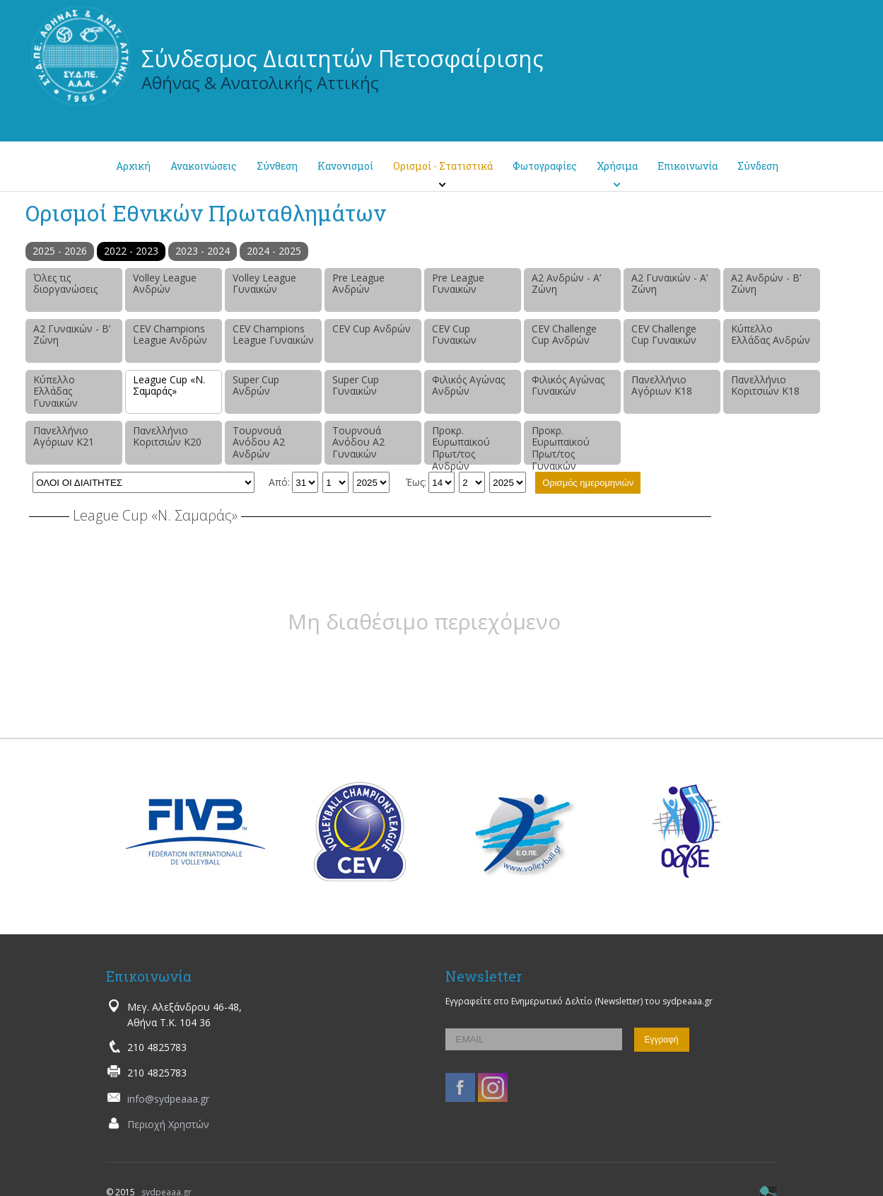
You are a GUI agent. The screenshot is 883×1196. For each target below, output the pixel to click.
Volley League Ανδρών (165, 283)
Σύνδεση (757, 166)
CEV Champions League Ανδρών (170, 334)
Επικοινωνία (687, 166)
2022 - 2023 (131, 250)
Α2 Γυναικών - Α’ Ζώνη (669, 283)
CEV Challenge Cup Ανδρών (564, 334)
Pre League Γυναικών (458, 283)
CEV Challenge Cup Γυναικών (663, 334)
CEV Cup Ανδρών (371, 328)
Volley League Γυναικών (264, 283)
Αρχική (133, 166)
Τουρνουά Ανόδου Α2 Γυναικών (358, 442)
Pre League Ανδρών (358, 283)
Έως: (416, 482)
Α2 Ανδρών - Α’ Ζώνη (566, 283)
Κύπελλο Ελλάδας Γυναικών (55, 391)
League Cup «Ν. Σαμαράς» (169, 385)
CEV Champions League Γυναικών (273, 334)
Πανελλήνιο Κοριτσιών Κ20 (167, 436)
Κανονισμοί (345, 166)
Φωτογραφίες (545, 166)
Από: (279, 482)
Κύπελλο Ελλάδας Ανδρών (770, 334)
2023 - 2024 (202, 250)
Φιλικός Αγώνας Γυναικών (568, 385)
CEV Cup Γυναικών (454, 334)
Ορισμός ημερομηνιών (587, 482)
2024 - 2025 (274, 250)
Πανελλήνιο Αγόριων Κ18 (661, 385)
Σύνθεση (277, 166)
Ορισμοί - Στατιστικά (443, 166)
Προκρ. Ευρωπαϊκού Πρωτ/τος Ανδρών (461, 444)
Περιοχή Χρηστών (168, 1124)
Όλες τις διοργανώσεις (65, 283)
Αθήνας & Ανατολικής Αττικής (260, 82)
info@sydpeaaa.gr (168, 1098)
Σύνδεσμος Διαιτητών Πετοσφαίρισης (342, 58)
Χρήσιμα (617, 166)
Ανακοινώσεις (203, 166)
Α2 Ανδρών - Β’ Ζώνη (766, 283)
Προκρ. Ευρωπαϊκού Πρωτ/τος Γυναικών (561, 444)
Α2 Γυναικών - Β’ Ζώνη (71, 334)
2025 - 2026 (60, 250)
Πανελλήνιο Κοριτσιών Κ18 (765, 385)
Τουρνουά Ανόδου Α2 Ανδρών (259, 442)
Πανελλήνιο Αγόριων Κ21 (63, 436)
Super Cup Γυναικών (355, 385)
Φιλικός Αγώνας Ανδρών (468, 385)
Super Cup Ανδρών (256, 385)
